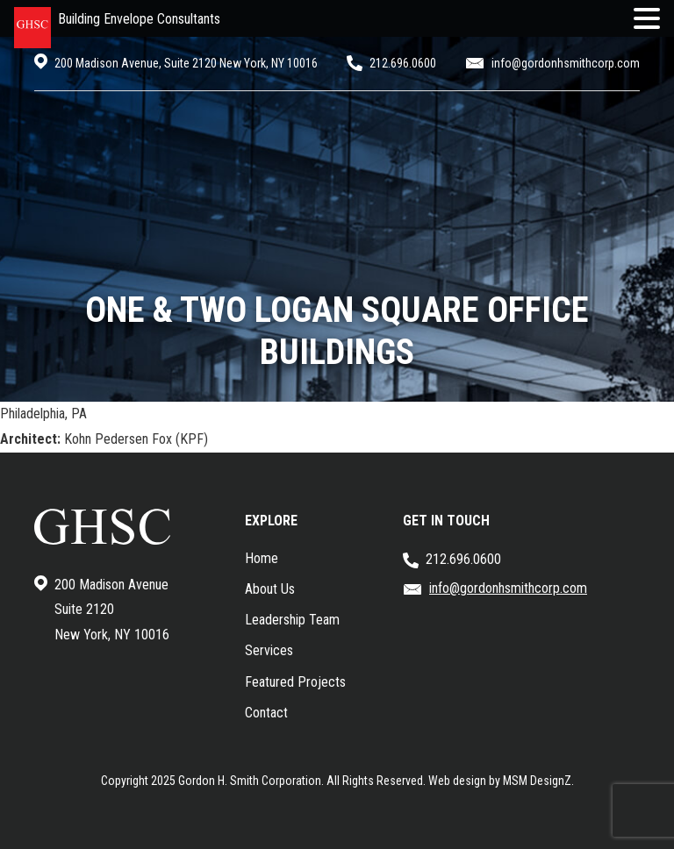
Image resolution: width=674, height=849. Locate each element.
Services (269, 650)
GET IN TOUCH (446, 520)
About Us (270, 589)
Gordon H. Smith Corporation (249, 781)
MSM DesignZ (537, 781)
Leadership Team (292, 619)
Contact (266, 712)
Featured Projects (295, 682)
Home (261, 558)
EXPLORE (271, 520)
